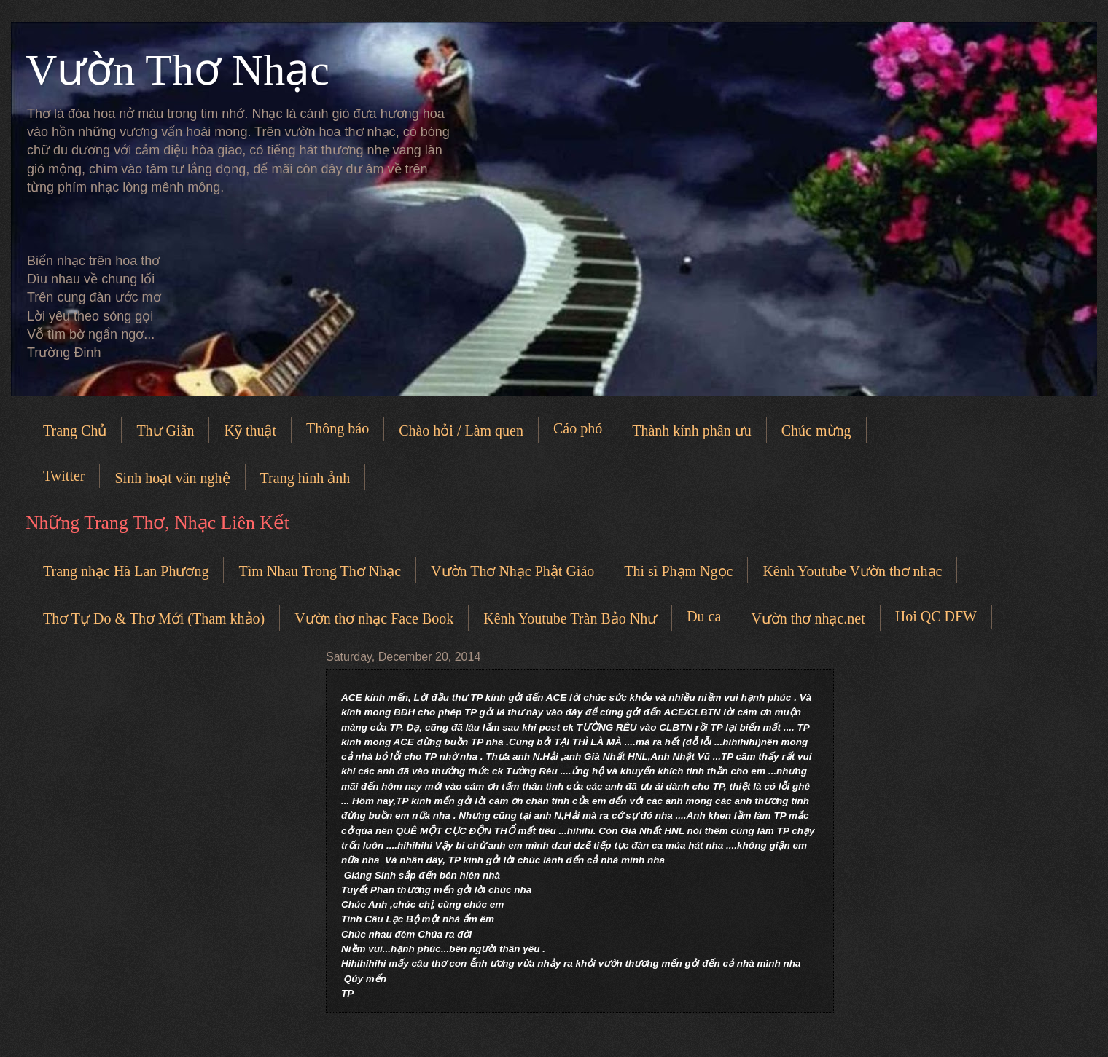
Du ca (704, 616)
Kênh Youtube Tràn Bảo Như (570, 618)
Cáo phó (577, 428)
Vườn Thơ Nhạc (177, 70)
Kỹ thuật (250, 431)
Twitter (64, 476)
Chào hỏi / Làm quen (461, 431)
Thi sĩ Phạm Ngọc (678, 571)
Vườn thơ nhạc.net (808, 618)
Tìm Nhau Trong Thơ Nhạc (319, 571)
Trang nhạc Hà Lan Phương (125, 571)
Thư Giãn (165, 431)
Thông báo (337, 428)
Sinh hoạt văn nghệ (172, 478)
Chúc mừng (816, 431)
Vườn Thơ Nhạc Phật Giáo (512, 571)
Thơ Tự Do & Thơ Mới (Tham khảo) (154, 618)
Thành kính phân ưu (692, 431)
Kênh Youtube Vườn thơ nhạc (852, 571)
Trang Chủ (74, 431)
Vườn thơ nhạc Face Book (373, 618)
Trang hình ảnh (305, 478)
